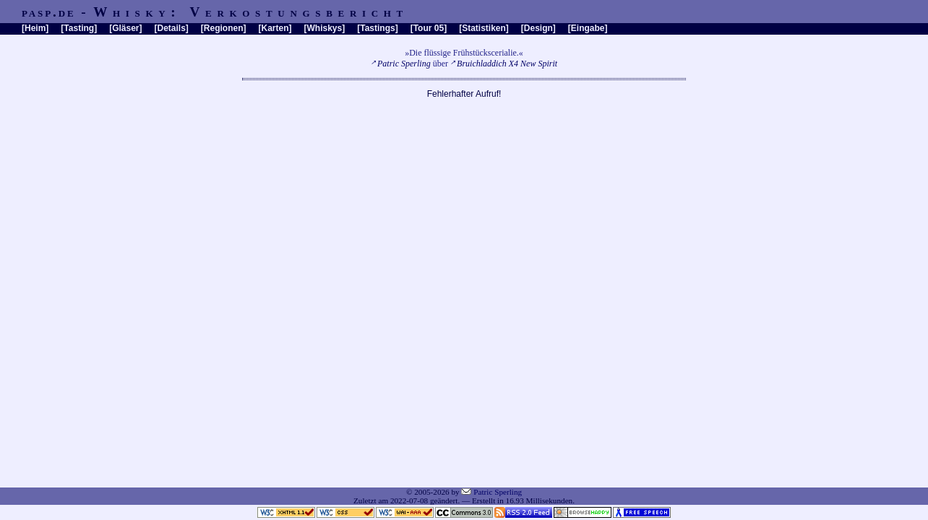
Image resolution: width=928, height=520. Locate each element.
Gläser (125, 28)
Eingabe (588, 28)
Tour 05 (428, 28)
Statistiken (484, 28)
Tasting (79, 28)
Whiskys (325, 28)
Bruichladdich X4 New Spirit (507, 63)
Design (538, 28)
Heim (35, 28)
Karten (275, 28)
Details (171, 28)
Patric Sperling (404, 63)
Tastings (377, 28)
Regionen (224, 28)
